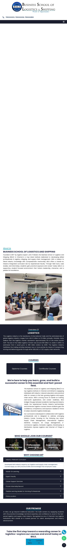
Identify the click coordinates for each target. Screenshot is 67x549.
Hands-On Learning (33, 472)
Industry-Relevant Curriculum (33, 460)
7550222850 (29, 17)
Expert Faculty (33, 476)
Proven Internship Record (33, 486)
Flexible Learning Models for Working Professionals (33, 491)
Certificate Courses (47, 368)
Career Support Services (33, 481)
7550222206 (19, 17)
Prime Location (33, 496)
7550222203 (10, 17)
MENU (3, 22)
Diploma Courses (19, 368)
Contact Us (39, 542)
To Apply (30, 542)
